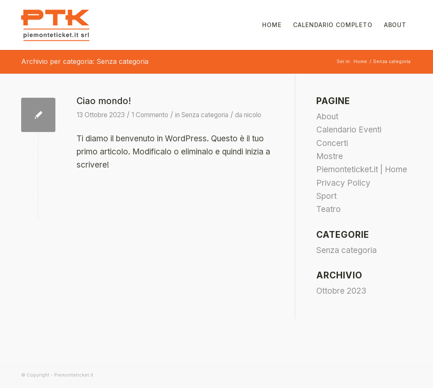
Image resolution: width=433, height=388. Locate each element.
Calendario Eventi (348, 130)
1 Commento (150, 115)
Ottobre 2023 (341, 291)
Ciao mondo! (104, 101)
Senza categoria (204, 115)
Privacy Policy (343, 183)
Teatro (328, 209)
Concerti (332, 143)
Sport (326, 196)
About (327, 116)
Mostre (329, 156)
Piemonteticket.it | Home (361, 169)
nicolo (252, 115)
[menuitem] (272, 25)
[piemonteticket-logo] (55, 25)
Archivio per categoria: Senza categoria (84, 61)
